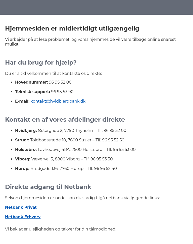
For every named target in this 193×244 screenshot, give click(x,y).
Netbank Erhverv (22, 216)
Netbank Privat (21, 207)
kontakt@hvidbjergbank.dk (57, 101)
